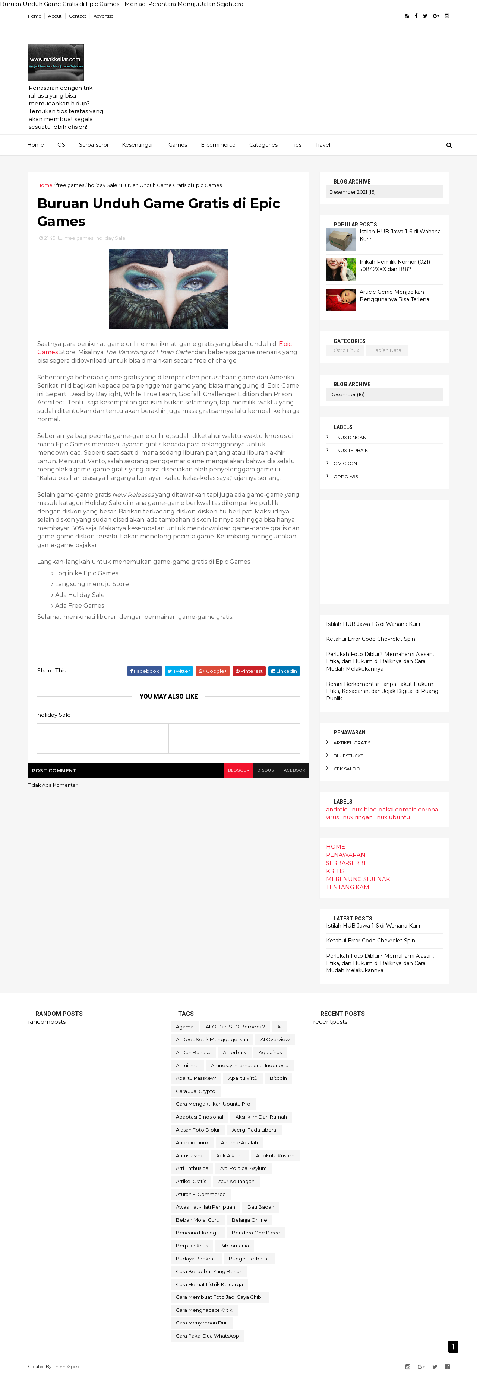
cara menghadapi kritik (204, 1310)
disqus (265, 770)
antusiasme (190, 1155)
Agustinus (270, 1052)
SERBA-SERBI (346, 862)
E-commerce (218, 144)
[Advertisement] (313, 82)
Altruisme (187, 1065)
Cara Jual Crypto (195, 1091)
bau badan (260, 1207)
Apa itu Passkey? (196, 1078)
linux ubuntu (392, 817)
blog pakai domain (390, 809)
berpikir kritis (192, 1246)
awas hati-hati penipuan (205, 1207)
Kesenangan (138, 144)
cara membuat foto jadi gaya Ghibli (219, 1297)
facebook (293, 770)
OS (61, 144)
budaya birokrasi (196, 1259)
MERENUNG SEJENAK (358, 879)
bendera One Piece (256, 1233)
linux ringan (350, 437)
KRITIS (335, 871)
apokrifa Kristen (275, 1155)
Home (34, 16)
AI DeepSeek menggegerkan (212, 1039)
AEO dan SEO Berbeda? (235, 1027)
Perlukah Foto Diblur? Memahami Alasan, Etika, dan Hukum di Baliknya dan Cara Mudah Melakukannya (380, 661)
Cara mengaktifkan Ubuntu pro (213, 1104)
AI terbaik (234, 1052)
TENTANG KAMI (348, 887)
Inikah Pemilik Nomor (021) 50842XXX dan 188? (395, 265)
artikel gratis (352, 742)
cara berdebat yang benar (208, 1271)
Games (177, 144)
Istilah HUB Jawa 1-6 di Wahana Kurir (373, 624)
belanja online (249, 1220)
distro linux (345, 350)
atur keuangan (236, 1181)
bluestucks (348, 756)
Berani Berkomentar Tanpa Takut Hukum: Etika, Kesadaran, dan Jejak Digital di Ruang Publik (382, 691)
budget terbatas (249, 1259)
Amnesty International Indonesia (249, 1065)
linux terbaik (351, 450)
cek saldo (347, 769)
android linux (344, 809)
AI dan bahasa (193, 1052)
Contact (77, 16)
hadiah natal (387, 350)
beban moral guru (197, 1220)
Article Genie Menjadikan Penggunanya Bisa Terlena (394, 296)
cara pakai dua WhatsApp (207, 1336)
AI (279, 1027)
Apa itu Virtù (243, 1078)
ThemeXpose (66, 1366)
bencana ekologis (197, 1233)
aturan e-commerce (201, 1194)
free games (70, 185)
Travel (322, 144)
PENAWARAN (346, 854)
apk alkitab (230, 1155)
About (55, 16)
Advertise (103, 16)
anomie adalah (239, 1142)
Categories (263, 144)
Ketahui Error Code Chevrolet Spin (370, 639)
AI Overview (275, 1039)
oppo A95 (346, 476)
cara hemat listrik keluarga (209, 1284)
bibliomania (234, 1246)
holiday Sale (102, 185)
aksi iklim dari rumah (261, 1117)
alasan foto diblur (198, 1130)
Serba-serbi (93, 144)
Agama (184, 1027)
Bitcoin (278, 1078)
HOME (335, 846)
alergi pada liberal (254, 1130)
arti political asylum (243, 1168)
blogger (239, 770)
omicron (345, 463)
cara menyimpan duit (202, 1323)
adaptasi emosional (199, 1117)
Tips (296, 144)
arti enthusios (192, 1168)
